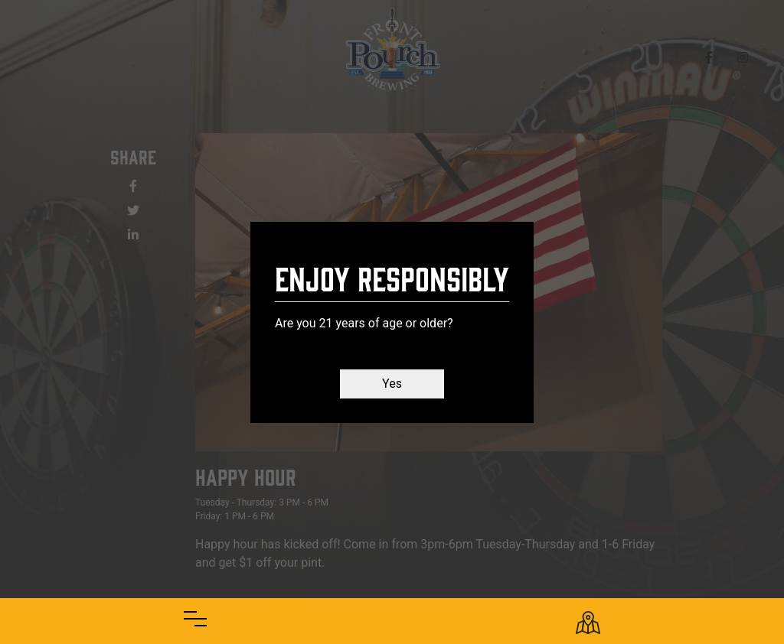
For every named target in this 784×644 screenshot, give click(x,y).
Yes (392, 383)
